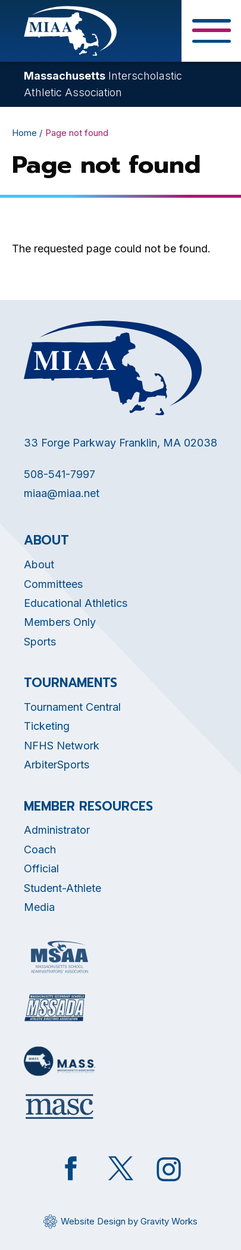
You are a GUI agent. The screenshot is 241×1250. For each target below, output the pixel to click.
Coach (40, 849)
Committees (53, 584)
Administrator (57, 830)
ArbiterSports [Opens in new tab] (56, 764)
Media (39, 907)
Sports (40, 641)
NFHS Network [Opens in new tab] (61, 745)
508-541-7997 (59, 474)
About (39, 564)
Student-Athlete (62, 888)
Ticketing (47, 726)
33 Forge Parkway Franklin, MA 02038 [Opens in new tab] (120, 442)
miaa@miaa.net (61, 493)
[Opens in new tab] (59, 957)
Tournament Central (72, 707)
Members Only (60, 622)
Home (24, 132)
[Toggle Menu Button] (211, 31)
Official (41, 868)
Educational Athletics (75, 603)
